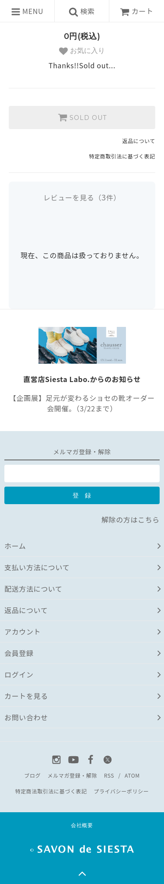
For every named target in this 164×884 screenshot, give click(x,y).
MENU (27, 11)
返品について (138, 140)
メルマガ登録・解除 (73, 775)
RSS (109, 775)
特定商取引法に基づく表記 (122, 156)
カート (136, 11)
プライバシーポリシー (121, 791)
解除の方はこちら (130, 519)
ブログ (32, 775)
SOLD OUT (82, 117)
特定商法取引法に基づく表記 (51, 791)
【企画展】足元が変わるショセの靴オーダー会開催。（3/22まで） (82, 403)
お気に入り (82, 51)
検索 (82, 11)
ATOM (132, 775)
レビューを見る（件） (82, 197)
